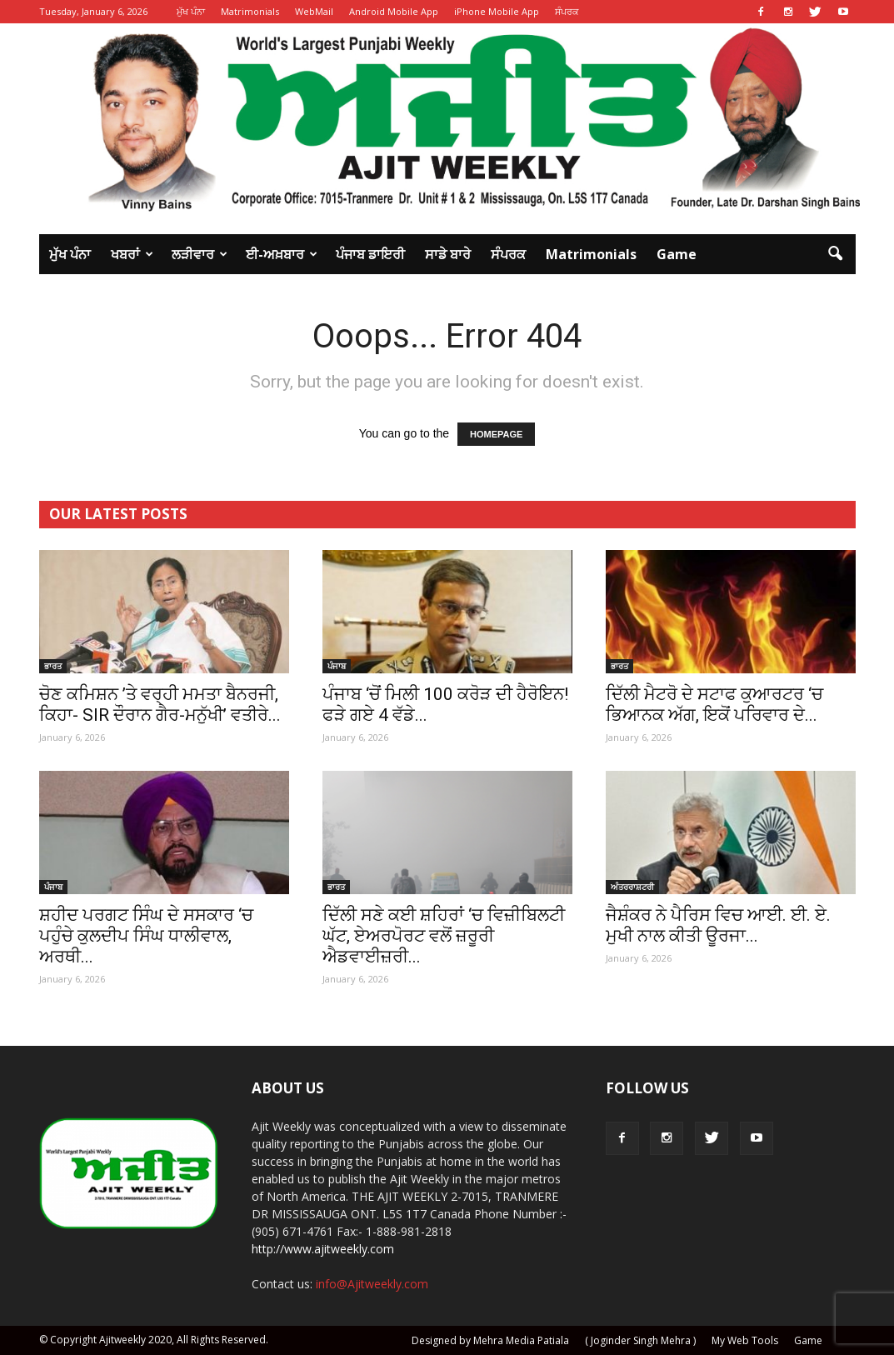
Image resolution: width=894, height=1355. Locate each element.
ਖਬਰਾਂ (132, 254)
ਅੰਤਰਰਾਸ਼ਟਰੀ (632, 886)
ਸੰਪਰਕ (567, 11)
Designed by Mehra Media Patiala (490, 1340)
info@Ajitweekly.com (372, 1284)
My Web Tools (745, 1340)
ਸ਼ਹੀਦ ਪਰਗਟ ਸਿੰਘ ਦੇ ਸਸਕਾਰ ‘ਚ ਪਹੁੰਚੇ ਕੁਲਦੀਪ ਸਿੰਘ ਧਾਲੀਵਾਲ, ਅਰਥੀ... (146, 936)
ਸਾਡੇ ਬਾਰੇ (448, 254)
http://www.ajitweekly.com (323, 1249)
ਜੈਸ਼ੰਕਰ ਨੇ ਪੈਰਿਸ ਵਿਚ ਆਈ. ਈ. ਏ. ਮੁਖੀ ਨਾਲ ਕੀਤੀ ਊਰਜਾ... (718, 925)
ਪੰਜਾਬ (336, 666)
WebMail (314, 11)
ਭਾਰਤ (53, 666)
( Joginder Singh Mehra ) (640, 1340)
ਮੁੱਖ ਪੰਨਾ (191, 11)
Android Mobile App (393, 11)
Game (677, 254)
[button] (836, 254)
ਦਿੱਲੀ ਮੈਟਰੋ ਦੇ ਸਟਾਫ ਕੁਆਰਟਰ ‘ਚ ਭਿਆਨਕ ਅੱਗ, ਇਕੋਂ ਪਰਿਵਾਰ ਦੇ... (714, 704)
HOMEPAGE (496, 434)
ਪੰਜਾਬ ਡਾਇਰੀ (370, 254)
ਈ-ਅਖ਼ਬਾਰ (281, 254)
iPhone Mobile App (496, 11)
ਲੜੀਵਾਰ (199, 254)
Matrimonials (250, 11)
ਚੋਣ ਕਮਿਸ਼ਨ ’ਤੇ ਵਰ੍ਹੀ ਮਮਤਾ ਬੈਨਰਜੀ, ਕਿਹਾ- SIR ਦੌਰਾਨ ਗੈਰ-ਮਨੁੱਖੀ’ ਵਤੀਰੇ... (160, 704)
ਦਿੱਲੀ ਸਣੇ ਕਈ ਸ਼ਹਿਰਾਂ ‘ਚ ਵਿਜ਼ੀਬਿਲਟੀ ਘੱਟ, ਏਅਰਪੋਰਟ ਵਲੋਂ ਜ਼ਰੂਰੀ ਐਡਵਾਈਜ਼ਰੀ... (443, 936)
